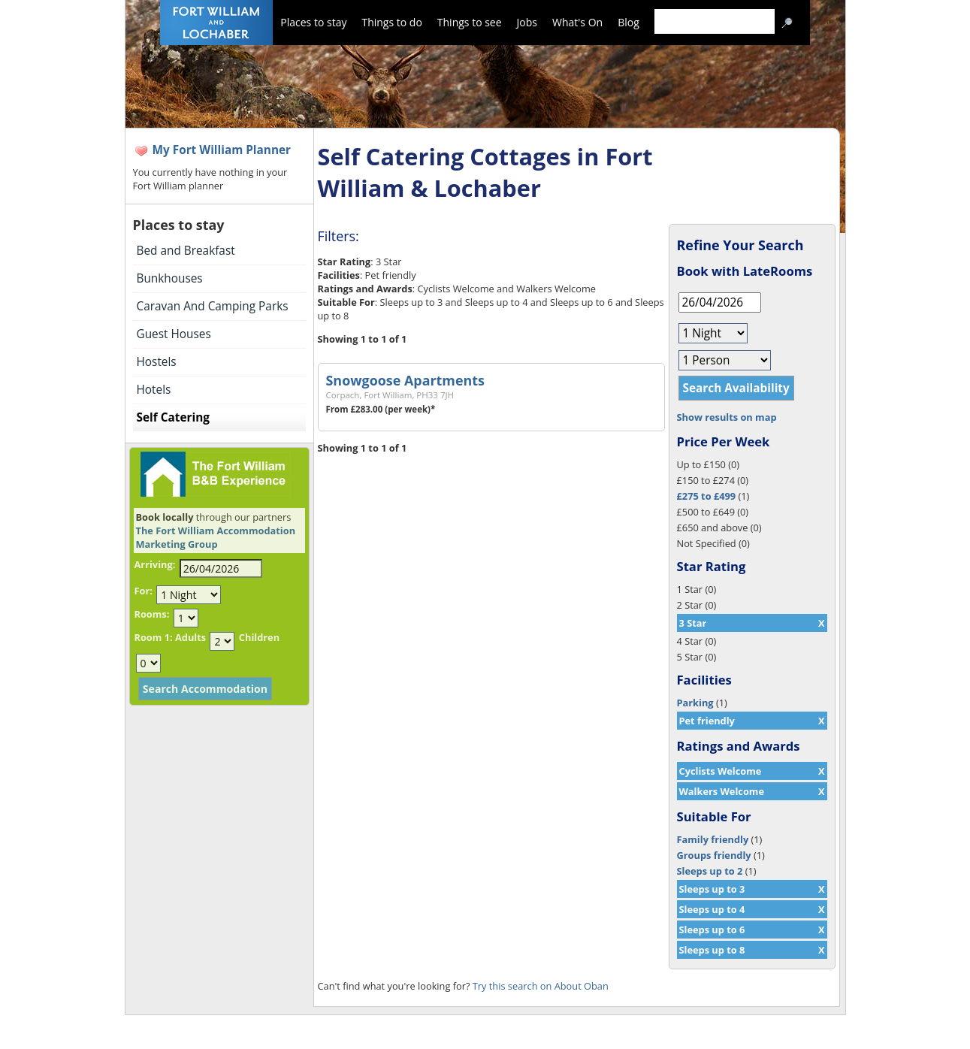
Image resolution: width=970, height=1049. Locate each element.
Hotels (154, 390)
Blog (628, 22)
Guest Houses (174, 334)
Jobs (527, 22)
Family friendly (713, 839)
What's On (577, 22)
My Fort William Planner (222, 150)
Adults (190, 637)
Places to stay (313, 22)
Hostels (157, 362)
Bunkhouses (170, 278)
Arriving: (155, 564)
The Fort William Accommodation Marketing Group (216, 537)
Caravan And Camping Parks (213, 306)
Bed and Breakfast (186, 250)
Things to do (391, 22)
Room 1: (153, 637)
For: (143, 590)
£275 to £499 (706, 496)
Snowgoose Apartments (405, 380)
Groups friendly (714, 855)
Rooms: (152, 614)
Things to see (469, 22)
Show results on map (727, 417)
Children (259, 637)
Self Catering (173, 417)
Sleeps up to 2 (710, 871)
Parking (695, 702)
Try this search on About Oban (541, 986)
